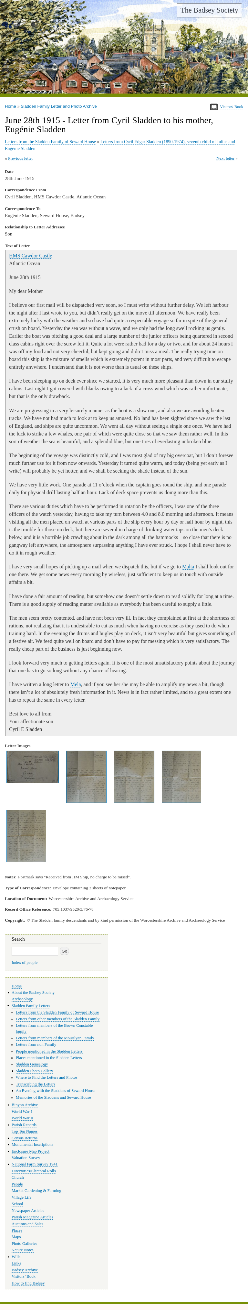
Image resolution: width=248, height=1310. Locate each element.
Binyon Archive (25, 1105)
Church (18, 1177)
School (17, 1204)
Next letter (225, 158)
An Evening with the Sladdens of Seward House (56, 1090)
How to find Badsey (28, 1283)
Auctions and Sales (27, 1224)
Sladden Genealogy (32, 1064)
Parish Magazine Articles (32, 1217)
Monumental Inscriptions (32, 1144)
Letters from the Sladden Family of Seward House (50, 141)
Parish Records (24, 1125)
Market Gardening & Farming (36, 1190)
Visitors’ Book (24, 1276)
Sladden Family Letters (31, 1006)
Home (10, 106)
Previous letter (20, 158)
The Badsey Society (209, 10)
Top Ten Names (24, 1131)
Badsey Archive (25, 1270)
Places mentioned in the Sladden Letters (49, 1057)
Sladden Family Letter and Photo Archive (59, 106)
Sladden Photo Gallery (34, 1071)
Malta (188, 566)
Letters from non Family (36, 1044)
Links (16, 1263)
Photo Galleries (24, 1243)
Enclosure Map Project (30, 1151)
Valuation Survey (26, 1157)
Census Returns (24, 1138)
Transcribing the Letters (35, 1084)
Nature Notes (23, 1250)
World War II (22, 1118)
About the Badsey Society (33, 992)
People (17, 1184)
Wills (16, 1257)
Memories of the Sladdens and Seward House (53, 1097)
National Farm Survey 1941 (34, 1164)
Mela (75, 684)
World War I (22, 1111)
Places (17, 1230)
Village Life (21, 1197)
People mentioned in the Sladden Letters (49, 1051)
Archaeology (22, 999)
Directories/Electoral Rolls (34, 1171)
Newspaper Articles (28, 1210)
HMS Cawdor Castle (30, 255)
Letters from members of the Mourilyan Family (55, 1038)
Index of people (24, 962)
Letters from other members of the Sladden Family (57, 1019)
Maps (16, 1237)
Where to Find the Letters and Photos (47, 1077)
